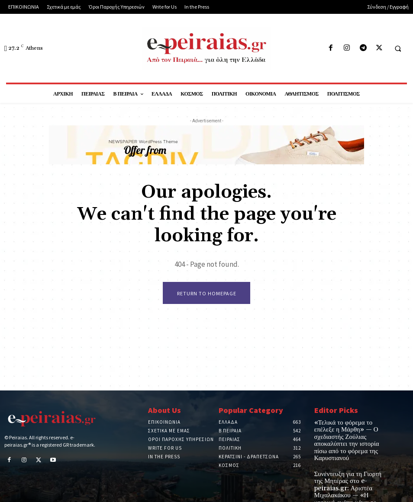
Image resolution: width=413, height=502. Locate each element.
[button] (398, 48)
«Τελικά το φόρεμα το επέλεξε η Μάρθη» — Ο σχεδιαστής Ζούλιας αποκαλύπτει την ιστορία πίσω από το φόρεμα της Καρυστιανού (349, 434)
